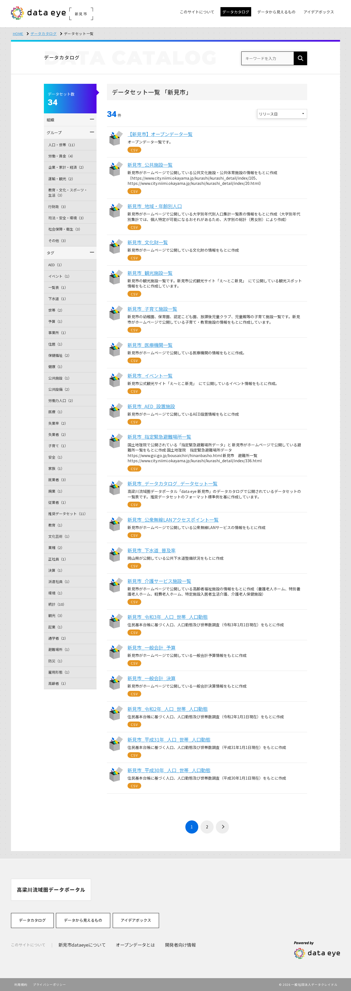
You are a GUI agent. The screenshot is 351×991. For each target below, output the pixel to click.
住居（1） (56, 344)
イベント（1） (60, 276)
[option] (51, 889)
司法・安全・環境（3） (67, 217)
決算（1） (56, 570)
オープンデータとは (135, 944)
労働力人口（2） (61, 400)
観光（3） (56, 615)
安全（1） (56, 457)
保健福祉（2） (60, 355)
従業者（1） (58, 502)
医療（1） (56, 411)
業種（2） (56, 547)
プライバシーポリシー (49, 984)
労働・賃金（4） (61, 156)
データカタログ (43, 33)
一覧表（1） (58, 287)
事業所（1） (58, 332)
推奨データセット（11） (68, 513)
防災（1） (56, 660)
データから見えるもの (83, 920)
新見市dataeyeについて (82, 944)
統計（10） (57, 604)
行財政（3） (58, 206)
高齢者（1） (58, 683)
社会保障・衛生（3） (65, 229)
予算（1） (56, 321)
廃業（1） (56, 491)
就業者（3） (58, 479)
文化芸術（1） (60, 536)
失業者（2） (58, 434)
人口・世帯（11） (62, 144)
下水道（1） (58, 298)
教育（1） (56, 525)
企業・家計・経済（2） (67, 167)
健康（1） (56, 366)
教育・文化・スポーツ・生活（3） (67, 192)
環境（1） (56, 593)
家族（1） (56, 468)
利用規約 (20, 984)
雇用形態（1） (60, 672)
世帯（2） (56, 310)
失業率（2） (58, 423)
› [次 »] (222, 827)
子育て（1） (58, 445)
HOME (18, 33)
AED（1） (56, 264)
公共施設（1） (60, 378)
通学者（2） (58, 638)
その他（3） (58, 240)
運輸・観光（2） (61, 178)
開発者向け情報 (181, 944)
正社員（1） (58, 559)
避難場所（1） (60, 649)
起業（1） (56, 627)
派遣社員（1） (60, 581)
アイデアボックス (136, 920)
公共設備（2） (60, 389)
